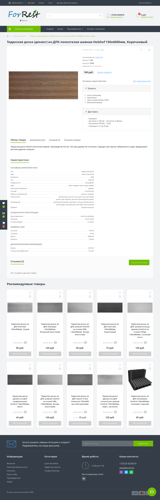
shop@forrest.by (126, 468)
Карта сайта (12, 474)
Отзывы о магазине (96, 29)
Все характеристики (142, 81)
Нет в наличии (20, 354)
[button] (16, 3)
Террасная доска (19, 36)
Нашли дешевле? (104, 72)
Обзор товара (18, 139)
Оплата (41, 3)
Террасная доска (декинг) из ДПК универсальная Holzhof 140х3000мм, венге (20, 401)
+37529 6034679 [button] (128, 463)
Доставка (31, 3)
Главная (50, 29)
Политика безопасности (17, 467)
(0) (103, 50)
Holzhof (99, 57)
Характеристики (37, 139)
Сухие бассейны (51, 463)
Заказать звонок (117, 17)
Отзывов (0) (54, 139)
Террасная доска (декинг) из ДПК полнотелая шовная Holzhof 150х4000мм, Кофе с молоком (110, 401)
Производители (75, 29)
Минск (24, 20)
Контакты (11, 471)
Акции (60, 29)
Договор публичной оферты (67, 3)
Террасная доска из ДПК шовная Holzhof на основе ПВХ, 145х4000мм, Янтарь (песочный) (79, 329)
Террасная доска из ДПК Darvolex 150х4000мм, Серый (20, 326)
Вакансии (11, 463)
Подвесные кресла (52, 467)
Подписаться (143, 443)
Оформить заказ (147, 17)
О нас (50, 3)
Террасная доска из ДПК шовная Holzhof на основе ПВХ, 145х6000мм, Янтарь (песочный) (49, 401)
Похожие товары (72, 139)
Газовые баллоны (52, 471)
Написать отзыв (139, 262)
